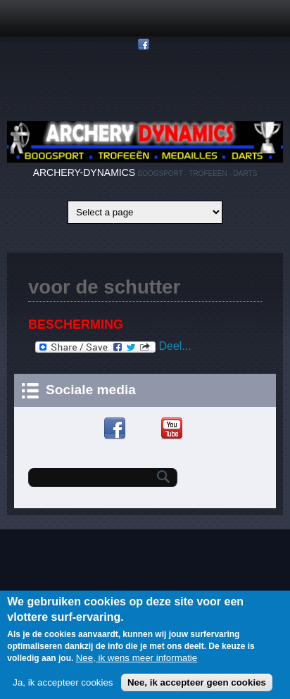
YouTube (173, 428)
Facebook (116, 428)
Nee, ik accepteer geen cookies (196, 686)
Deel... (113, 347)
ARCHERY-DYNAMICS (84, 172)
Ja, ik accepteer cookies (63, 686)
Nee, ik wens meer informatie (137, 661)
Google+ (145, 428)
